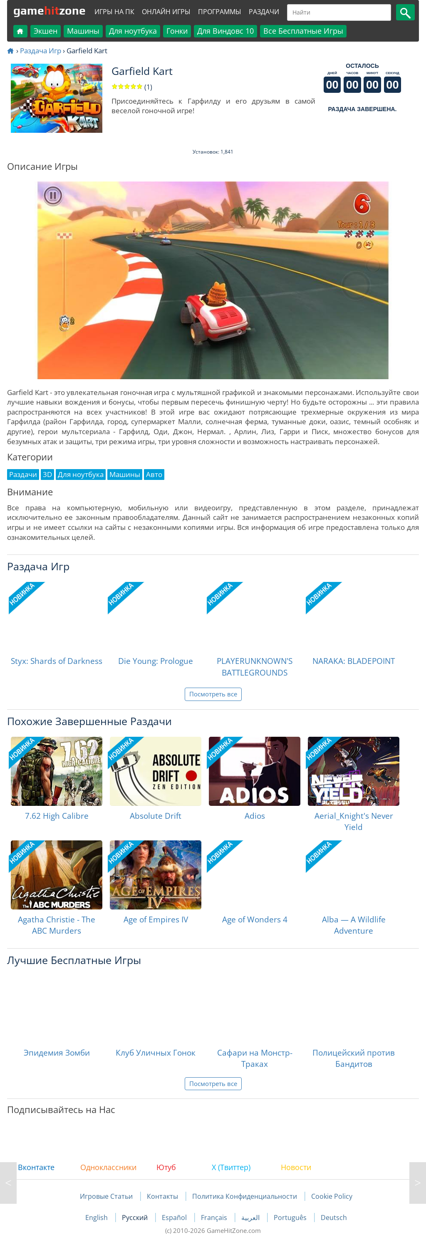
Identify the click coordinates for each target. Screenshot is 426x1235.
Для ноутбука (133, 31)
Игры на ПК (114, 11)
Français (215, 1217)
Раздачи (264, 11)
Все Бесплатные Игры (303, 31)
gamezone (49, 10)
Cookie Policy (331, 1196)
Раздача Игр (40, 50)
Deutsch (334, 1217)
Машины (83, 31)
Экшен (45, 31)
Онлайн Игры (166, 11)
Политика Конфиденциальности (244, 1196)
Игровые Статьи (106, 1196)
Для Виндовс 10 (225, 31)
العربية (251, 1217)
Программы (219, 11)
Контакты (162, 1196)
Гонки (177, 31)
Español (175, 1217)
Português (291, 1217)
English (97, 1217)
